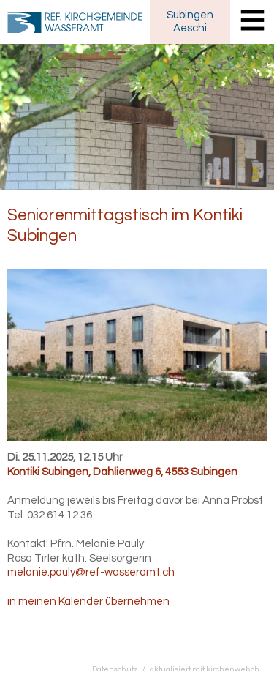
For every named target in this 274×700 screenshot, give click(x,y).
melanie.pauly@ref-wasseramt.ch (91, 572)
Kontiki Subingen (122, 471)
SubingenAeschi (190, 22)
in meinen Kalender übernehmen (88, 601)
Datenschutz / (121, 669)
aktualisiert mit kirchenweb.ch (204, 669)
